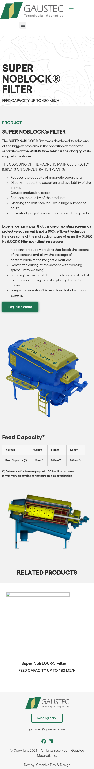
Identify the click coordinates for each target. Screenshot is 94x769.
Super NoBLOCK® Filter (44, 663)
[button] (71, 9)
